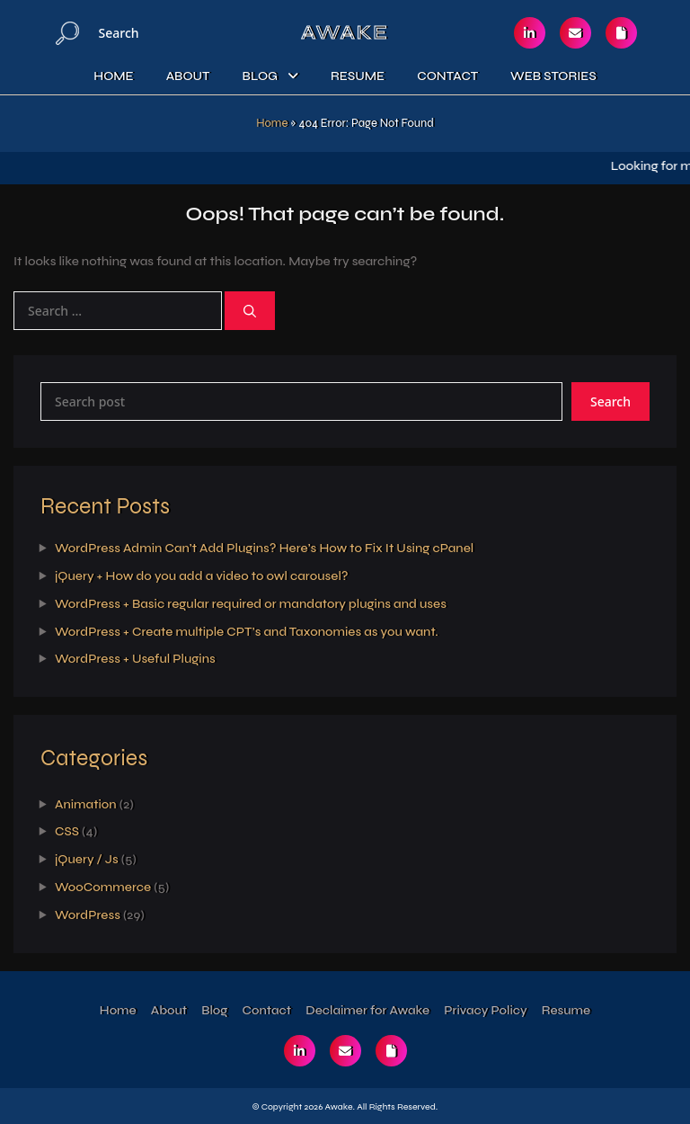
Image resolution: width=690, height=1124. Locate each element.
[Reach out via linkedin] (529, 33)
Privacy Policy (485, 1010)
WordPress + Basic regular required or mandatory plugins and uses (251, 603)
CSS (67, 831)
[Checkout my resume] (621, 33)
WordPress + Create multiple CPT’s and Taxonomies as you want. (246, 631)
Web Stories (553, 76)
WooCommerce (103, 887)
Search (610, 401)
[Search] (67, 32)
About (188, 76)
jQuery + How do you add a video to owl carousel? (202, 576)
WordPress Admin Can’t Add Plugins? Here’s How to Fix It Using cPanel (264, 548)
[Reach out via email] (575, 33)
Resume (358, 76)
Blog (260, 76)
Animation (86, 804)
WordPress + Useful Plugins (135, 658)
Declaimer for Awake (367, 1010)
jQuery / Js (87, 859)
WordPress (87, 915)
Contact (447, 76)
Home (113, 76)
